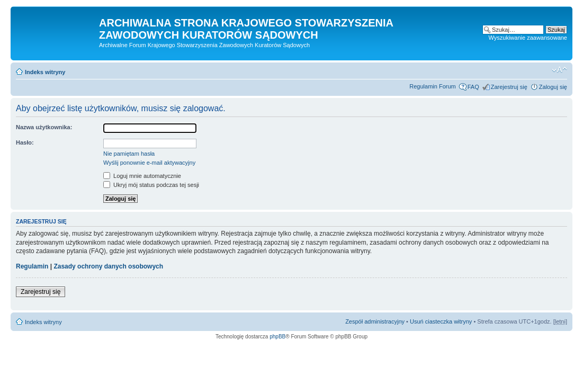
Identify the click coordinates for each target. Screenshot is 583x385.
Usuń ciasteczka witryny (441, 321)
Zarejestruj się (509, 87)
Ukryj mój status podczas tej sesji (151, 185)
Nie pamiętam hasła (129, 153)
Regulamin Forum (432, 86)
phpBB (277, 336)
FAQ (473, 87)
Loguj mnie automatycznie (142, 176)
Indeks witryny (45, 72)
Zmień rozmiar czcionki (559, 70)
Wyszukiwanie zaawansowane (528, 37)
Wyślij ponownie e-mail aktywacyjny (149, 162)
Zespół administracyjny (375, 321)
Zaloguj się (553, 87)
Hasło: (25, 142)
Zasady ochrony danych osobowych (108, 266)
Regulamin (32, 266)
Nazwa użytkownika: (44, 127)
